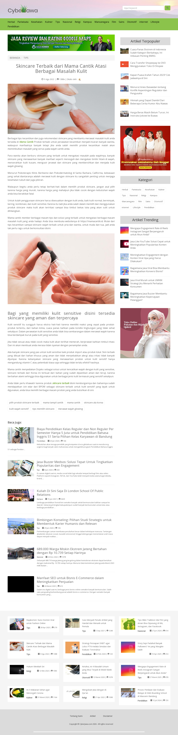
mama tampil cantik (53, 402)
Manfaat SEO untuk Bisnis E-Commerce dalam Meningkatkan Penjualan (70, 580)
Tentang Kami (76, 716)
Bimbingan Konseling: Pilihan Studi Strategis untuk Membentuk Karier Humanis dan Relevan (74, 522)
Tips (57, 21)
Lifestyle (155, 21)
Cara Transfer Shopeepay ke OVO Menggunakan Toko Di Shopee (148, 64)
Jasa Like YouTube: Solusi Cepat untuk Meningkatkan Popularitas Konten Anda (150, 244)
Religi (78, 21)
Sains (121, 21)
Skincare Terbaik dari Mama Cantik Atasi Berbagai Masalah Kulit (40, 646)
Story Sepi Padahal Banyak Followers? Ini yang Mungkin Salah (150, 646)
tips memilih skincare (43, 408)
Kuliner (49, 21)
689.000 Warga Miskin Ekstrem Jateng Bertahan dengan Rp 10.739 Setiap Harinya (72, 551)
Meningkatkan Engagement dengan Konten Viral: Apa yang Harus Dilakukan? (149, 258)
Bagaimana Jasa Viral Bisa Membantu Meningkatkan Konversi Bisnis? (149, 270)
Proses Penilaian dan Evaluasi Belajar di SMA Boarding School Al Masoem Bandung (152, 693)
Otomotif (132, 21)
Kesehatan (36, 21)
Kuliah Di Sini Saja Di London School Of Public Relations (70, 493)
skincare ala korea (93, 402)
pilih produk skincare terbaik (24, 402)
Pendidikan (13, 26)
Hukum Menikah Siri (35, 666)
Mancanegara (102, 21)
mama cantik (73, 402)
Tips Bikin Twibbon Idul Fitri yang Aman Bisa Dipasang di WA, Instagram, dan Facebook (153, 623)
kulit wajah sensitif (19, 408)
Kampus (87, 21)
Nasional (67, 21)
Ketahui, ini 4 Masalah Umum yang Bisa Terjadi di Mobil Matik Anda (97, 669)
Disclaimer (108, 716)
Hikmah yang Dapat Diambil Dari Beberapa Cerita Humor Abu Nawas (149, 102)
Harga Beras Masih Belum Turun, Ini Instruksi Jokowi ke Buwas (149, 114)
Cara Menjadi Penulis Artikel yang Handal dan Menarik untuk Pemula (97, 623)
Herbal (11, 21)
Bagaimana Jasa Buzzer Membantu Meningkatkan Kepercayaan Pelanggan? (148, 297)
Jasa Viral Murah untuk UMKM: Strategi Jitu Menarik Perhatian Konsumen (146, 283)
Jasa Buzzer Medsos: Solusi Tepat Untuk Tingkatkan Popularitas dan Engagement (75, 464)
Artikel (93, 716)
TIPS (26, 57)
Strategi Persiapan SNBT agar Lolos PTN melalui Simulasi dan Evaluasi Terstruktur (96, 646)
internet (143, 21)
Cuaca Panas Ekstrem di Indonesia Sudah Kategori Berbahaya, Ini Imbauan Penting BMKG (148, 52)
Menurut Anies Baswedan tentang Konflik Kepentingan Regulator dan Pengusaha (148, 90)
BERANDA (15, 57)
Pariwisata (23, 21)
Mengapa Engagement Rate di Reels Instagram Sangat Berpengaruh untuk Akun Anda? (149, 231)
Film (114, 21)
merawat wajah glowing (70, 408)
